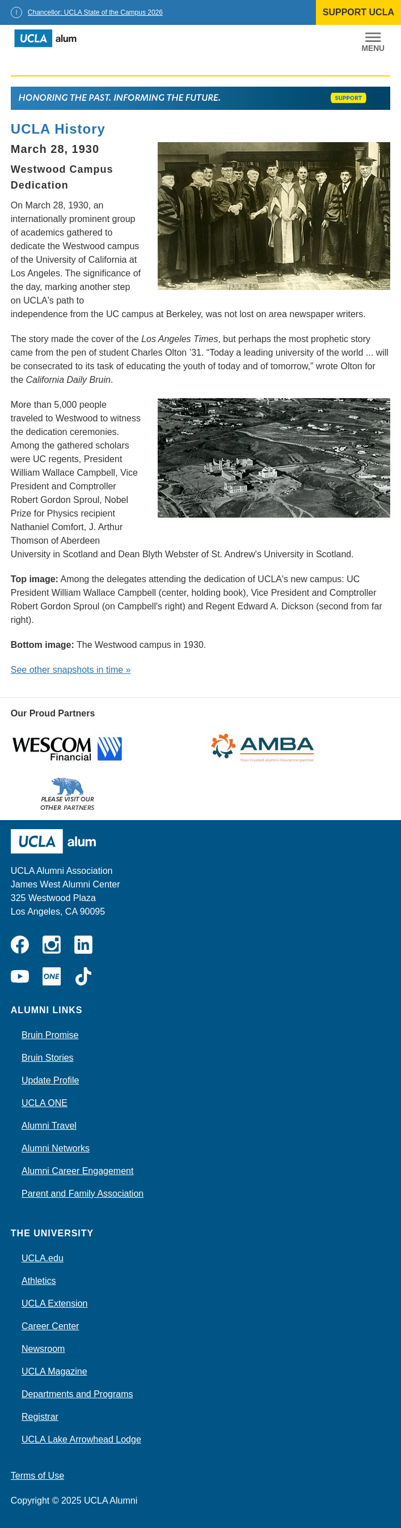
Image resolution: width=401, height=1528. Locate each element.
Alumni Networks (56, 1148)
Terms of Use (37, 1475)
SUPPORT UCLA (358, 12)
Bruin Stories (48, 1057)
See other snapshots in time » (71, 670)
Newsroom (43, 1349)
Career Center (50, 1326)
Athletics (39, 1281)
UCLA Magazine (54, 1371)
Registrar (40, 1417)
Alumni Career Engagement (77, 1171)
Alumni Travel (49, 1125)
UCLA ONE (44, 1103)
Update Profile (50, 1080)
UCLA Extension (55, 1303)
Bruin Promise (50, 1035)
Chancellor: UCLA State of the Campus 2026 (95, 12)
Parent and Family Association (82, 1193)
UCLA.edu (43, 1258)
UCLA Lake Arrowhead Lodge (81, 1439)
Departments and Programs (77, 1394)
